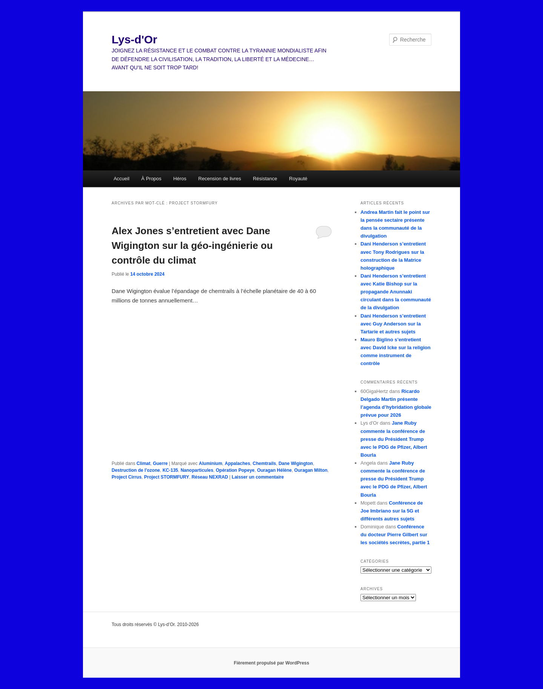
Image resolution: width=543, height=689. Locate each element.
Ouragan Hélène (274, 470)
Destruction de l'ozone (136, 470)
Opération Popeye (235, 470)
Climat (143, 463)
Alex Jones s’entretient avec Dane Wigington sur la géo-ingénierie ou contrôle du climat (192, 245)
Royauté (298, 178)
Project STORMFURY (166, 477)
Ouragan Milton (310, 470)
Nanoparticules (197, 470)
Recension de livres (219, 178)
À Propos (151, 178)
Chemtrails (264, 463)
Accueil (121, 178)
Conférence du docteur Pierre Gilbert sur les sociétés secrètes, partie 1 (395, 534)
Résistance (265, 178)
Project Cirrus (126, 477)
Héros (180, 178)
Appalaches (237, 463)
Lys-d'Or (134, 39)
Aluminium (210, 463)
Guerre (160, 463)
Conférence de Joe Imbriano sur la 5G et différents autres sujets (391, 511)
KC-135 (170, 470)
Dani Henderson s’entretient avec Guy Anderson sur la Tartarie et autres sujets (393, 324)
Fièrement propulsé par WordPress (271, 663)
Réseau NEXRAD (210, 477)
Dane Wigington (296, 463)
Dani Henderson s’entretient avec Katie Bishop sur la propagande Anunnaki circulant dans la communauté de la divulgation (395, 292)
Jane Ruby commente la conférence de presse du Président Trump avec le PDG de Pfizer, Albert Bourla (393, 439)
